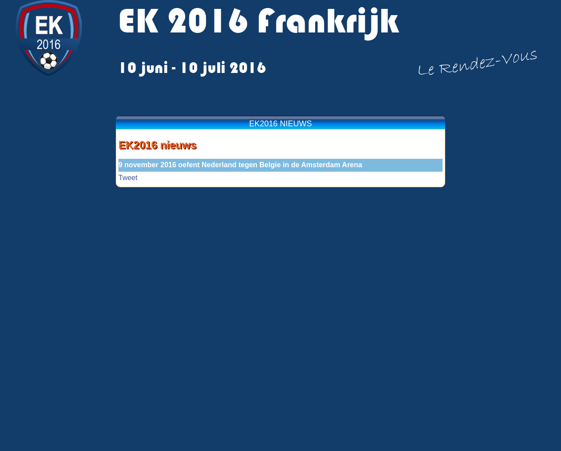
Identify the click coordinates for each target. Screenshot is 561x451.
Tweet (128, 177)
